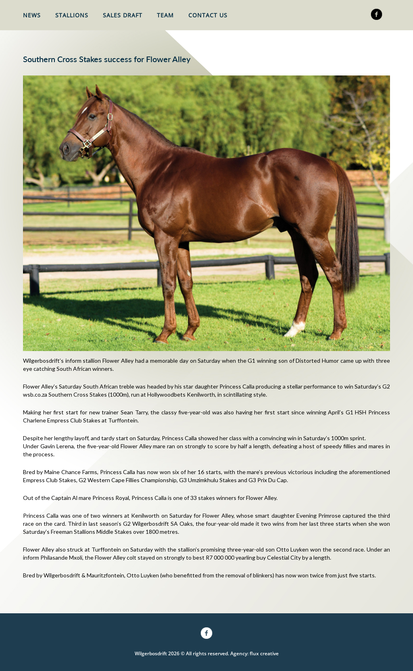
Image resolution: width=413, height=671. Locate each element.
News (32, 15)
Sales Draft (122, 15)
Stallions (71, 15)
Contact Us (207, 15)
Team (165, 15)
